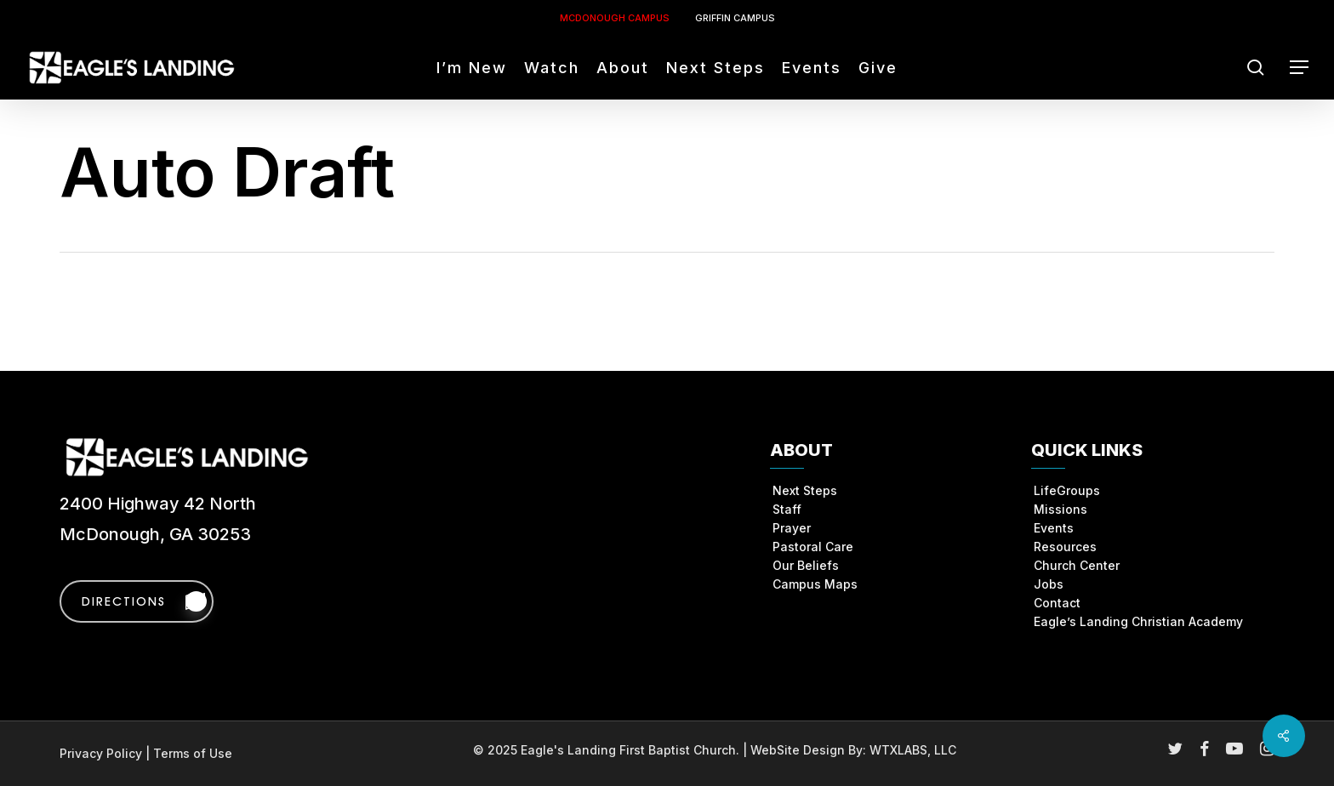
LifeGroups (1067, 490)
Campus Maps (815, 584)
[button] (1300, 68)
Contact (1057, 602)
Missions (1060, 509)
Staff (786, 509)
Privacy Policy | (106, 753)
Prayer (791, 528)
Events (1054, 528)
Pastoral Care (812, 546)
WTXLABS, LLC (912, 750)
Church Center (1077, 565)
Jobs (1048, 584)
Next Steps (804, 490)
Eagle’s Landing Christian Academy (1138, 621)
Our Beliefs (805, 565)
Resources (1065, 546)
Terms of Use (192, 753)
